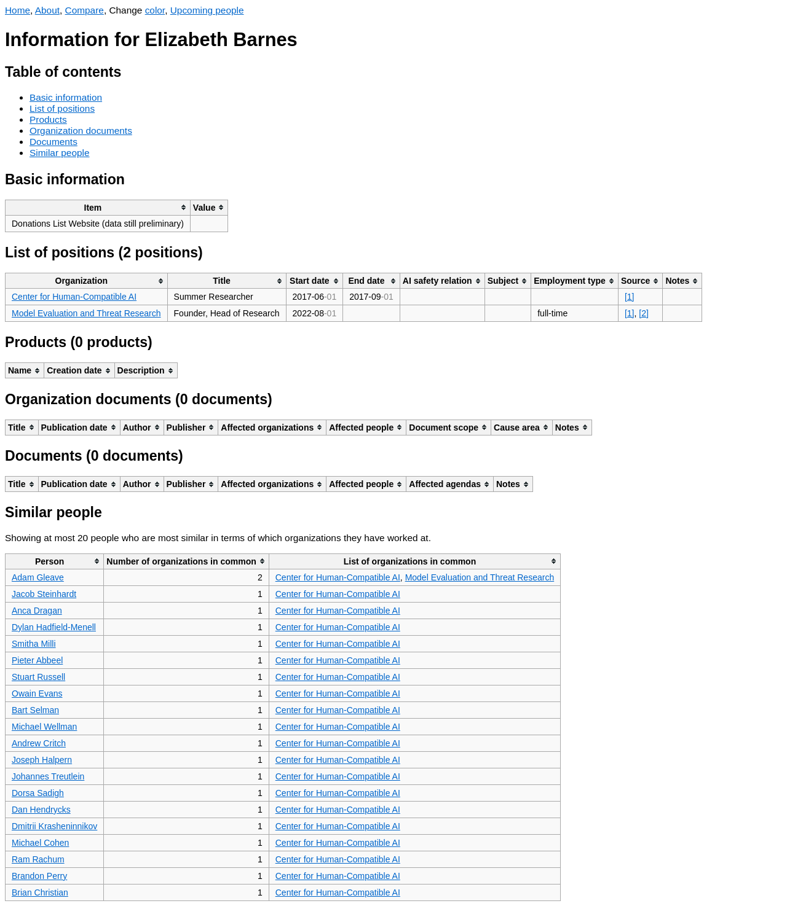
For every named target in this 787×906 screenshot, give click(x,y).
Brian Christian (40, 892)
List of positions (62, 108)
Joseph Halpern (42, 760)
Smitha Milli (34, 644)
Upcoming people (207, 10)
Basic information (66, 97)
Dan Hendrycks (41, 809)
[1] (630, 297)
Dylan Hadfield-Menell (54, 627)
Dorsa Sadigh (38, 793)
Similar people (60, 152)
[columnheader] (98, 207)
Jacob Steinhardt (44, 594)
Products (48, 119)
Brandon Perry (39, 876)
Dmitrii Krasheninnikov (54, 826)
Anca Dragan (37, 610)
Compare (84, 10)
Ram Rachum (38, 859)
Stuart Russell (38, 677)
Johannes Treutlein (48, 776)
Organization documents (81, 130)
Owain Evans (37, 693)
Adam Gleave (38, 577)
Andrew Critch (39, 743)
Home (17, 10)
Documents (53, 141)
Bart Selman (35, 710)
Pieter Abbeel (37, 660)
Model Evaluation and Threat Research (86, 313)
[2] (644, 313)
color (155, 10)
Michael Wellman (44, 727)
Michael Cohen (40, 843)
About (47, 10)
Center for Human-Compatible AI (74, 297)
